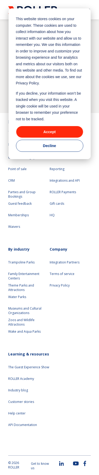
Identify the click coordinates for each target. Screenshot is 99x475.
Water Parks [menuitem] (17, 297)
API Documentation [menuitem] (22, 425)
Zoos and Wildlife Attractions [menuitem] (21, 322)
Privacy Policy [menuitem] (60, 285)
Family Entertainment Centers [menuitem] (23, 276)
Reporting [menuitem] (57, 169)
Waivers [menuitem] (14, 227)
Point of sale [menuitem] (17, 169)
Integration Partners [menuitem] (64, 262)
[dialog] (49, 83)
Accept (49, 132)
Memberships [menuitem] (18, 215)
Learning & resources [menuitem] (28, 354)
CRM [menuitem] (11, 181)
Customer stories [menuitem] (21, 402)
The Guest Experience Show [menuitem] (28, 367)
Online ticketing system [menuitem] (25, 157)
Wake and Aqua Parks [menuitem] (24, 332)
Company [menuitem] (58, 249)
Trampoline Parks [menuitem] (21, 262)
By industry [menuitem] (19, 249)
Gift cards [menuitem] (57, 204)
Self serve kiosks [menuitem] (62, 157)
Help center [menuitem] (17, 413)
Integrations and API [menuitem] (65, 181)
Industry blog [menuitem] (18, 390)
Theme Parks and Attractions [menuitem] (21, 287)
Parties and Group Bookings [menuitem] (22, 194)
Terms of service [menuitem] (62, 274)
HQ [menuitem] (52, 215)
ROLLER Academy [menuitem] (21, 379)
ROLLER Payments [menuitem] (63, 192)
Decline (49, 146)
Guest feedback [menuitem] (20, 204)
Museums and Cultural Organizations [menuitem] (24, 310)
